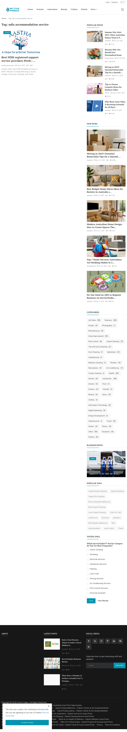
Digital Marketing (97, 410)
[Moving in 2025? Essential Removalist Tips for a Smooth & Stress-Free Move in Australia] (95, 71)
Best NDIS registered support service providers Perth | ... (20, 59)
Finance (93, 389)
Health (114, 373)
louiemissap (109, 58)
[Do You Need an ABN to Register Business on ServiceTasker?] (106, 281)
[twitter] (95, 641)
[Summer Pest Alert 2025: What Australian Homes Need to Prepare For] (95, 36)
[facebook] (88, 641)
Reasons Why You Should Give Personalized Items (113, 52)
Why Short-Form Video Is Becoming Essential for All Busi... (115, 104)
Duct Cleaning (95, 352)
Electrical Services (97, 559)
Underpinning (95, 357)
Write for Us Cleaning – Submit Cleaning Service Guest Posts (70, 716)
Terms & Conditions (112, 725)
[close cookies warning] (49, 706)
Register (115, 2)
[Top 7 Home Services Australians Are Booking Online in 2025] (106, 246)
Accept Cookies (27, 722)
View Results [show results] (103, 601)
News (106, 394)
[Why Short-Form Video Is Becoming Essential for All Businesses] (95, 105)
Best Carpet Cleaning (96, 507)
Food (106, 384)
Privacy (100, 725)
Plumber (115, 362)
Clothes (74, 9)
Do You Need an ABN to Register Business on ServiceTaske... (104, 296)
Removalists (95, 368)
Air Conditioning (114, 368)
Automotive (52, 9)
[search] (122, 9)
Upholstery (113, 352)
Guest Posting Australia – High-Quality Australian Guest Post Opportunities (52, 705)
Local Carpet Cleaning (97, 512)
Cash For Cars (115, 512)
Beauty (64, 9)
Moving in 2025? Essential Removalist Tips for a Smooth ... (114, 70)
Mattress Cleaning (97, 362)
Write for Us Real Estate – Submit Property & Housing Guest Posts (86, 722)
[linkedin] (113, 641)
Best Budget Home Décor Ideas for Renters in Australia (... (105, 190)
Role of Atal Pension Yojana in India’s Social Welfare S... (71, 642)
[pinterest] (107, 641)
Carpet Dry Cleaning (96, 496)
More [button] (94, 9)
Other (93, 432)
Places (107, 426)
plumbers (116, 518)
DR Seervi (65, 666)
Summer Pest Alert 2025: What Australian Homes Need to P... (115, 35)
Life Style (94, 320)
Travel (111, 421)
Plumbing (94, 554)
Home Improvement (98, 336)
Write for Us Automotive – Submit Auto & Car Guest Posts (69, 713)
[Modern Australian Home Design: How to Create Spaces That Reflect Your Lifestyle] (106, 211)
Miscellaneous (96, 331)
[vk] (120, 641)
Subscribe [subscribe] (120, 665)
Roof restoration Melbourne (99, 502)
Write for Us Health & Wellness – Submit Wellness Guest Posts (84, 719)
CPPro (107, 93)
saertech (108, 41)
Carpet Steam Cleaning (97, 491)
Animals (40, 9)
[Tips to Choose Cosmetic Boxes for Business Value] (95, 88)
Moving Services (97, 578)
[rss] (88, 647)
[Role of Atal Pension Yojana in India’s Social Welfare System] (52, 644)
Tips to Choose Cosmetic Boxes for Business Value (113, 87)
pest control (109, 528)
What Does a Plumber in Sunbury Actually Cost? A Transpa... (72, 678)
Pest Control (95, 341)
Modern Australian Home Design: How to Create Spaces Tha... (104, 226)
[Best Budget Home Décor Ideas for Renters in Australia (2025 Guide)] (106, 175)
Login (107, 2)
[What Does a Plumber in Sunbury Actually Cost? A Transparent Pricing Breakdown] (52, 679)
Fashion (93, 437)
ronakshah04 (93, 474)
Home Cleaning (96, 549)
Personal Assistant (98, 593)
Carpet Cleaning (114, 341)
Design (93, 325)
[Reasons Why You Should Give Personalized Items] (95, 53)
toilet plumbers (94, 528)
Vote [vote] (91, 601)
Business (111, 320)
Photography (109, 325)
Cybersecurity (95, 421)
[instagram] (101, 641)
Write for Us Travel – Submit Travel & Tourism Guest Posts (71, 725)
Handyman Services (98, 564)
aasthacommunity (7, 65)
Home (30, 9)
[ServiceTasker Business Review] (52, 663)
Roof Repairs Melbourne (97, 523)
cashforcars (93, 518)
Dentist (84, 9)
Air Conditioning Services (100, 583)
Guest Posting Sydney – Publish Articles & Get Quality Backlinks (82, 711)
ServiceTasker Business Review (71, 660)
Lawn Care (94, 573)
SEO (113, 523)
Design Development (98, 416)
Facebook (108, 432)
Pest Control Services (99, 588)
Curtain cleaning (96, 373)
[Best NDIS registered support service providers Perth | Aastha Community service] (21, 41)
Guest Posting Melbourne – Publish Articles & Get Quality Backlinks (82, 708)
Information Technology (99, 405)
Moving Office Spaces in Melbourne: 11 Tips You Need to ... (105, 466)
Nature (93, 426)
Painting (93, 569)
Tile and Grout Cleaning (99, 347)
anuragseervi (91, 266)
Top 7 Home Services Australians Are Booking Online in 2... (104, 261)
